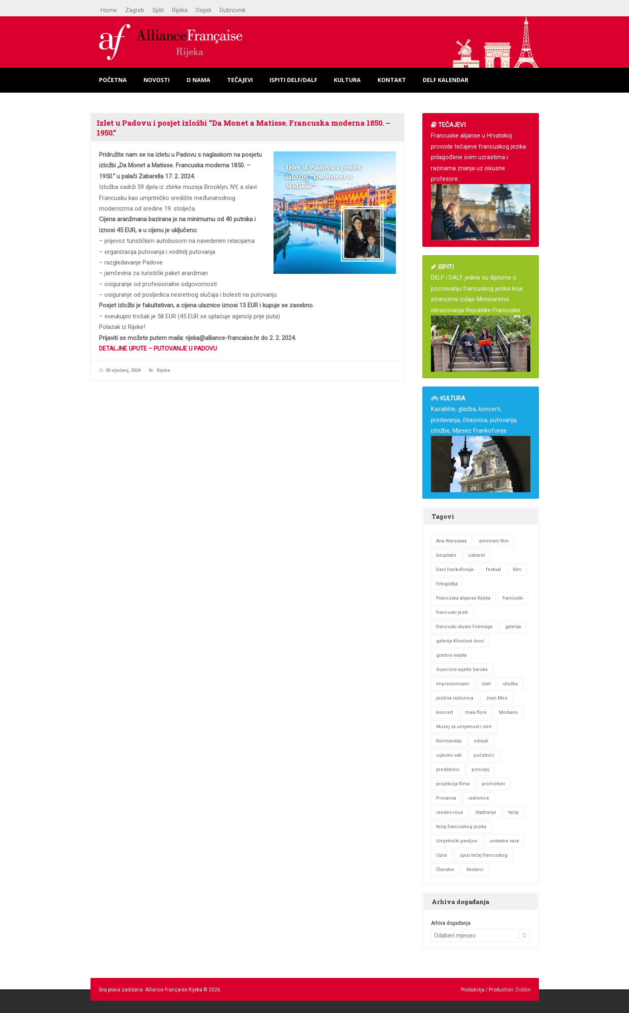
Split (158, 10)
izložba (510, 683)
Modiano (508, 712)
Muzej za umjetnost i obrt (463, 726)
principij (481, 769)
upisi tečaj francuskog (483, 855)
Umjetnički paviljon (456, 841)
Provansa (446, 798)
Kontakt (391, 80)
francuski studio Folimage (464, 626)
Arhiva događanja (450, 923)
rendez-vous (449, 812)
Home (109, 10)
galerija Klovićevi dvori (460, 641)
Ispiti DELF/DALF (293, 80)
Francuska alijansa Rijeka (463, 598)
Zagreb (134, 10)
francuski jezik (452, 612)
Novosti (156, 80)
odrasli (481, 741)
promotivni (493, 783)
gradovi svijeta (451, 655)
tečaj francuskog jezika (461, 826)
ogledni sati (448, 755)
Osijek (204, 10)
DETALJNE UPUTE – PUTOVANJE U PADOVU (158, 348)
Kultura (347, 80)
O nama (198, 80)
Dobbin (523, 990)
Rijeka (180, 10)
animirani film (494, 541)
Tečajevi (240, 80)
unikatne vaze (504, 841)
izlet (485, 683)
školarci (474, 869)
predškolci (447, 769)
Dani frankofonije (455, 569)
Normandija (448, 741)
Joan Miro (497, 698)
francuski (513, 598)
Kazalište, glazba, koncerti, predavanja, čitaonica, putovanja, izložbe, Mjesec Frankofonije (480, 443)
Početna (113, 80)
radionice (478, 798)
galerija (513, 626)
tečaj (513, 812)
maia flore (476, 712)
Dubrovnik (233, 10)
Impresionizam (452, 683)
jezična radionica (454, 698)
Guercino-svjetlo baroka (462, 669)
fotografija (447, 583)
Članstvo (445, 869)
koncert (444, 712)
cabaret (476, 555)
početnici (484, 755)
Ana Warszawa (451, 541)
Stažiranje (485, 812)
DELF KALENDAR (445, 80)
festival (493, 569)
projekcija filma (453, 783)
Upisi (441, 855)
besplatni (446, 555)
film (517, 569)
